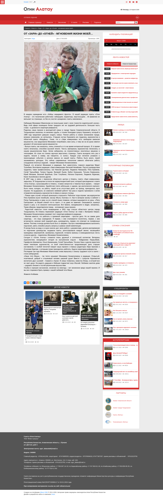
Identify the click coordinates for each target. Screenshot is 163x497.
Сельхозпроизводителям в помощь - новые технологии (130, 345)
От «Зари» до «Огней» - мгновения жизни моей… (58, 28)
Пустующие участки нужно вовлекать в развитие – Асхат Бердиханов (133, 83)
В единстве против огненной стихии (124, 254)
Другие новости (61, 287)
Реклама (86, 22)
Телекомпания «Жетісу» (120, 422)
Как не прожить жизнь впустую (122, 319)
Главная (27, 28)
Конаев (26, 2)
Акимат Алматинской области (122, 400)
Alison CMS (44, 492)
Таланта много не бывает (121, 171)
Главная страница (34, 22)
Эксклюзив (62, 22)
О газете (74, 22)
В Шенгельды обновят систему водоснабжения (126, 112)
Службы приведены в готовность (123, 263)
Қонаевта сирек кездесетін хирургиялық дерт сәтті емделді (129, 92)
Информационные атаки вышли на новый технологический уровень (132, 102)
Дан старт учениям (119, 272)
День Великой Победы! (120, 353)
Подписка (97, 22)
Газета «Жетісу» (118, 415)
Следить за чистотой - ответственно (122, 88)
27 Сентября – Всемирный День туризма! (126, 380)
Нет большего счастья (120, 310)
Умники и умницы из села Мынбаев (124, 130)
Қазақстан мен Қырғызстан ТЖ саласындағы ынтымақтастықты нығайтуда (123, 232)
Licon (53, 494)
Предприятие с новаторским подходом (123, 73)
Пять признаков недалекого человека (124, 327)
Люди (39, 28)
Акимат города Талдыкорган (122, 408)
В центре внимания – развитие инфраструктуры (126, 78)
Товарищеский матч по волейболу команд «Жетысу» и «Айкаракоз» (134, 371)
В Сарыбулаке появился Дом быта (124, 193)
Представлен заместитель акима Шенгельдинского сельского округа (132, 116)
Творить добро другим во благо (123, 212)
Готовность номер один (120, 202)
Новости (50, 22)
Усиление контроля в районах (122, 184)
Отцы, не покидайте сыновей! (122, 293)
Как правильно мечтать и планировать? (125, 302)
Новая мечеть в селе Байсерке (122, 363)
